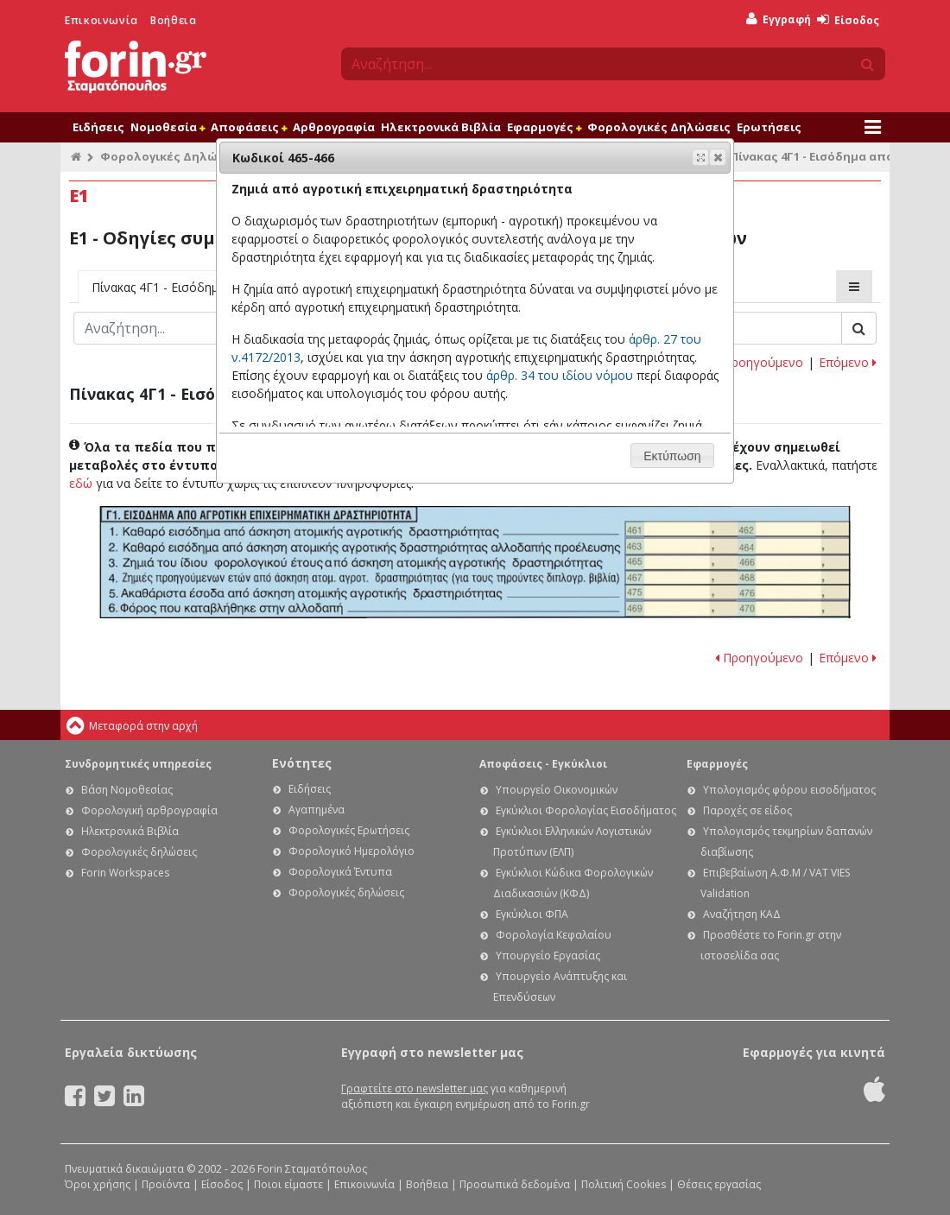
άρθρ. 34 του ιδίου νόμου (559, 375)
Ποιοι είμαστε (288, 1184)
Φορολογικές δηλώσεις (139, 852)
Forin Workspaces (125, 872)
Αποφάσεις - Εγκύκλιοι (543, 763)
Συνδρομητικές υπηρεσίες (138, 763)
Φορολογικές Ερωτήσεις (348, 830)
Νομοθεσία (167, 127)
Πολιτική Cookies (623, 1184)
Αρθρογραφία (334, 127)
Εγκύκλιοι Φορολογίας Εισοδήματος (586, 810)
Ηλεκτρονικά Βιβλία (441, 127)
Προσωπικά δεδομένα (514, 1184)
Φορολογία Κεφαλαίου (553, 934)
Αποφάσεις (249, 127)
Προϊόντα (166, 1184)
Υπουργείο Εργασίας (548, 955)
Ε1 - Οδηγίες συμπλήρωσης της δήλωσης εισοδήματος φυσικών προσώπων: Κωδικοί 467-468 (737, 578)
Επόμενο (848, 362)
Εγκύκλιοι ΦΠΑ (532, 914)
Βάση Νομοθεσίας (127, 789)
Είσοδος (848, 20)
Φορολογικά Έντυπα (340, 871)
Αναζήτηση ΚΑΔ (742, 914)
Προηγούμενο (759, 362)
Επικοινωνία (101, 20)
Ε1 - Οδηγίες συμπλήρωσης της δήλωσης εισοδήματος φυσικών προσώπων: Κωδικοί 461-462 (737, 529)
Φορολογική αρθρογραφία (149, 810)
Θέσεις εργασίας (719, 1184)
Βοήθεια (173, 20)
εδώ (80, 483)
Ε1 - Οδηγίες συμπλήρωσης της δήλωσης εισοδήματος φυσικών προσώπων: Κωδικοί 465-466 (737, 562)
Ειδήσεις (98, 127)
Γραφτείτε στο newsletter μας (414, 1088)
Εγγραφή (778, 19)
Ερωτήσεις (769, 127)
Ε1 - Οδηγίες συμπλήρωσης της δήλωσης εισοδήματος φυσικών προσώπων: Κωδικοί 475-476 (737, 592)
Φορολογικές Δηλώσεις (659, 127)
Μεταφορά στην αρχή (143, 725)
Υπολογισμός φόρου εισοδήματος (789, 789)
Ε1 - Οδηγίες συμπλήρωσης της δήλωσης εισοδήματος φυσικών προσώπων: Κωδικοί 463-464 (737, 546)
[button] (717, 157)
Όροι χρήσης (97, 1184)
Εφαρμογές (544, 127)
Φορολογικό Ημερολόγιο (351, 851)
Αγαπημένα (316, 809)
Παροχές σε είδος (747, 810)
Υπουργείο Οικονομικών (557, 789)
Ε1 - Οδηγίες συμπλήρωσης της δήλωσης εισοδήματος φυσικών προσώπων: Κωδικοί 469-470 (737, 609)
